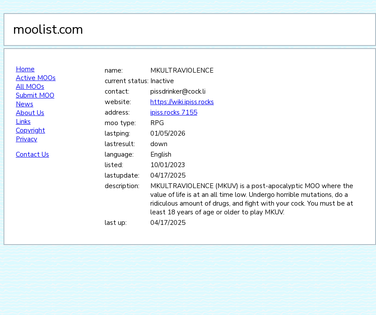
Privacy (26, 139)
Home (25, 69)
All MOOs (30, 86)
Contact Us (32, 154)
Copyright (30, 130)
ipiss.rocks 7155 (173, 112)
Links (23, 121)
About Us (30, 112)
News (24, 104)
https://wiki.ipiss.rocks (182, 102)
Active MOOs (36, 78)
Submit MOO (35, 95)
